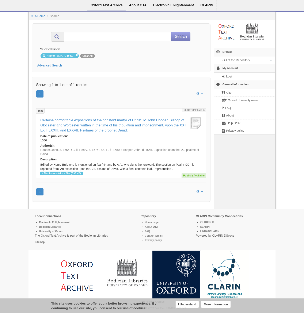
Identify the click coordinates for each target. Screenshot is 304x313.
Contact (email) (154, 235)
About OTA (151, 226)
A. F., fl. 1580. (111, 150)
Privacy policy (153, 240)
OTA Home (38, 16)
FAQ (147, 231)
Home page (152, 222)
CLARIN (205, 226)
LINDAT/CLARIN (210, 231)
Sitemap (40, 242)
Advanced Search (49, 65)
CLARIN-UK (207, 222)
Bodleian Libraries (50, 226)
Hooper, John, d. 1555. (55, 150)
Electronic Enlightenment (54, 222)
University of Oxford (51, 231)
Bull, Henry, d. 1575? (86, 150)
